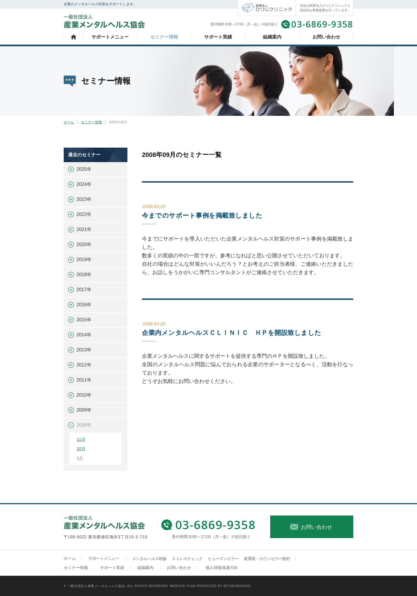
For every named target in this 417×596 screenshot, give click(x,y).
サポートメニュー (110, 36)
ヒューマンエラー (223, 558)
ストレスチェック (187, 558)
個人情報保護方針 (222, 567)
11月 (81, 439)
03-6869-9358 (322, 24)
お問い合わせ (326, 36)
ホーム (73, 37)
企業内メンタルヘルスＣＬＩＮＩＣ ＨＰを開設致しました (231, 332)
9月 (80, 458)
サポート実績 (218, 36)
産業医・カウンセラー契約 (267, 558)
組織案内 (272, 36)
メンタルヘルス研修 (149, 558)
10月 (81, 448)
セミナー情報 (164, 36)
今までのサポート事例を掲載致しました (202, 215)
